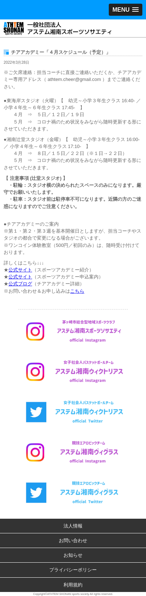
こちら (77, 291)
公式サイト (20, 270)
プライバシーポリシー (73, 570)
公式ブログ (20, 283)
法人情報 (73, 526)
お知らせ (73, 555)
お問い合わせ (73, 540)
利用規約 (73, 585)
